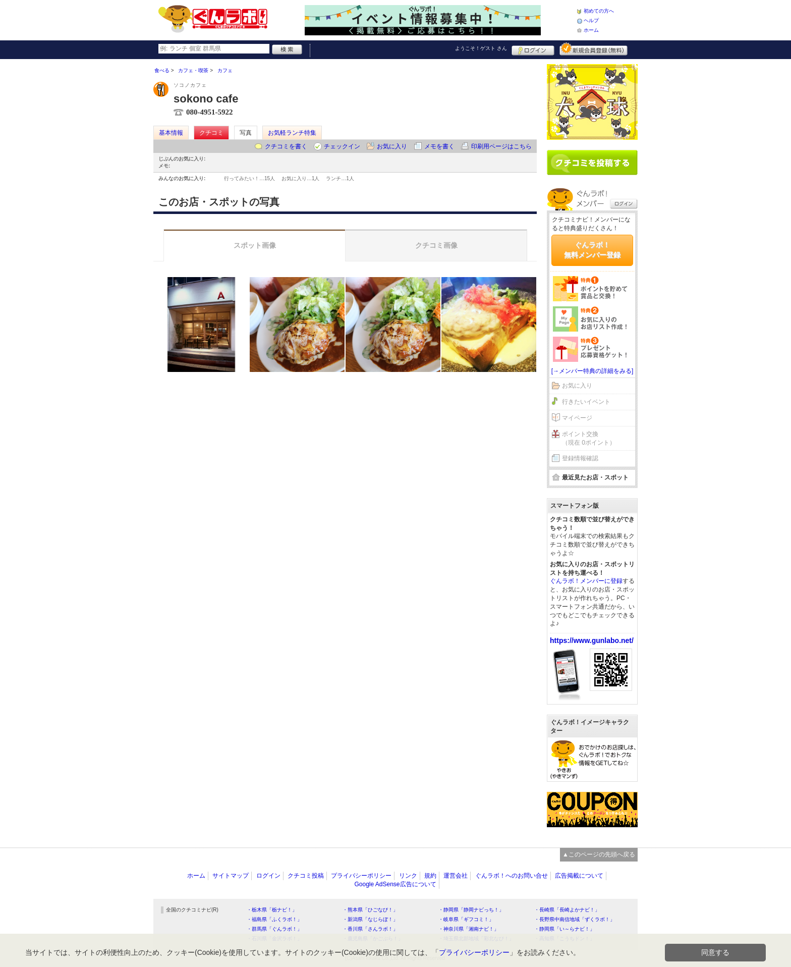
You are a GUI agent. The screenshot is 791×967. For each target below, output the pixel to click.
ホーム (591, 30)
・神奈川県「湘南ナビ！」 (468, 929)
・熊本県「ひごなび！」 (370, 909)
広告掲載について (579, 875)
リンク (408, 875)
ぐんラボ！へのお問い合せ (511, 875)
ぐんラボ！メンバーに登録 (586, 580)
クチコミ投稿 (306, 875)
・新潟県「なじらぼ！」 (370, 919)
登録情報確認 (580, 458)
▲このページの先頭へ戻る (598, 854)
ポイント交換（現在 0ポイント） (588, 438)
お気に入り (392, 146)
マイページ (577, 417)
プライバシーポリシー (361, 875)
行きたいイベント (586, 401)
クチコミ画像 (436, 245)
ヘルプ (591, 20)
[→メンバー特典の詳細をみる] (592, 370)
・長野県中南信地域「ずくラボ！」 (574, 919)
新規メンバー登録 (593, 49)
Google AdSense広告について (395, 884)
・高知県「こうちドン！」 (564, 938)
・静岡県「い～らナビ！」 (564, 929)
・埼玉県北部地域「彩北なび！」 (476, 938)
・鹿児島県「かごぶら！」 (373, 938)
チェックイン (342, 146)
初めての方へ (599, 11)
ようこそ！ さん (481, 48)
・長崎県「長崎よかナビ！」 (567, 909)
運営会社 (455, 875)
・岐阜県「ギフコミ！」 (466, 919)
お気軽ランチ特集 (292, 132)
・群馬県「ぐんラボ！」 (274, 929)
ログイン (533, 49)
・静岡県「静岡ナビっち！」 (471, 909)
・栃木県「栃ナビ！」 (272, 909)
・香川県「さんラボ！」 (370, 929)
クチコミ (211, 132)
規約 (430, 875)
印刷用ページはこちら (501, 146)
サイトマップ (230, 875)
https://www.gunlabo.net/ (592, 640)
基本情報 (171, 132)
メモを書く (439, 146)
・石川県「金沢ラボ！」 (274, 938)
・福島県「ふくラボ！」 (274, 919)
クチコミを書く (286, 146)
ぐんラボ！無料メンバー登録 (592, 250)
